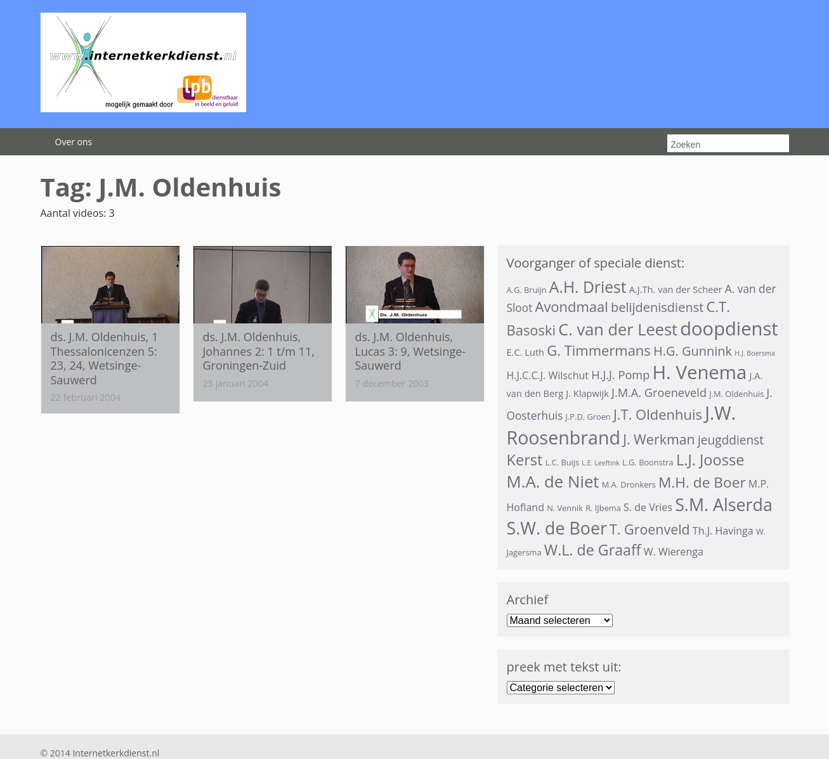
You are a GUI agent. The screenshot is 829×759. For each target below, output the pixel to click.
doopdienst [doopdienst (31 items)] (729, 328)
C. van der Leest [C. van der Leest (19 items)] (617, 329)
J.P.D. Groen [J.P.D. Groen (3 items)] (588, 416)
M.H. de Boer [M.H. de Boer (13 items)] (702, 482)
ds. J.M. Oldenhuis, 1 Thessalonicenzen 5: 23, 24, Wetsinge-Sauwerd (105, 358)
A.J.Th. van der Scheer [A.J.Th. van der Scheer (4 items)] (675, 289)
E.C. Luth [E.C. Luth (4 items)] (526, 352)
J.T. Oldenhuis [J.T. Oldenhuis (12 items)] (657, 414)
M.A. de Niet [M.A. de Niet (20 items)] (553, 481)
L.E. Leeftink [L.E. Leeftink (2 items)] (601, 462)
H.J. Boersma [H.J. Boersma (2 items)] (754, 353)
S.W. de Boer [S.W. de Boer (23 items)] (557, 528)
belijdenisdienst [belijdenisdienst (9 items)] (657, 307)
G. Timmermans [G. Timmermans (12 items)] (599, 350)
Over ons (74, 142)
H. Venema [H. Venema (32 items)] (699, 372)
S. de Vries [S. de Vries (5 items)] (647, 507)
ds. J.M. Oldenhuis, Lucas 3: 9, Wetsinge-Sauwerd (410, 351)
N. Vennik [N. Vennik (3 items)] (565, 508)
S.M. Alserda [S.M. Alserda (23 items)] (724, 504)
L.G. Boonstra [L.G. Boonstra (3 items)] (648, 462)
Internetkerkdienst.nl (115, 753)
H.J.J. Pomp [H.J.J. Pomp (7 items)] (620, 374)
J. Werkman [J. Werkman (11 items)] (659, 439)
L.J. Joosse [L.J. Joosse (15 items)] (710, 460)
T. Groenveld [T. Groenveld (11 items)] (650, 529)
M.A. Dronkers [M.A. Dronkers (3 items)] (629, 484)
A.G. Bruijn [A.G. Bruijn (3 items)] (527, 289)
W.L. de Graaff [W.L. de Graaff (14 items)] (592, 550)
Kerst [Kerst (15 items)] (525, 460)
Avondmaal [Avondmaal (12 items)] (571, 306)
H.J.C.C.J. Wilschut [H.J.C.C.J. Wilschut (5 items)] (548, 375)
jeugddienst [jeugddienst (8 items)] (731, 440)
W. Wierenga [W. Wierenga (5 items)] (673, 552)
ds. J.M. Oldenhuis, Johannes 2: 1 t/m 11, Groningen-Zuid (259, 351)
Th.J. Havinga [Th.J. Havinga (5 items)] (723, 531)
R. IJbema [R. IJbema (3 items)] (603, 508)
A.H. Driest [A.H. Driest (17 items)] (588, 286)
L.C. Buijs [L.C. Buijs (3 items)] (562, 462)
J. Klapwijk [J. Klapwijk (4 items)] (587, 393)
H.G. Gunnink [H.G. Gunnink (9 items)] (692, 351)
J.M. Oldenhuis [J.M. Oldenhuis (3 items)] (736, 393)
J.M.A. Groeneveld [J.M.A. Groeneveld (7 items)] (659, 392)
